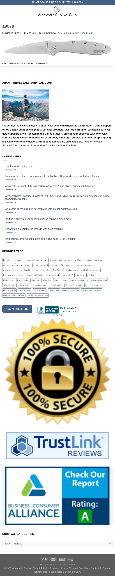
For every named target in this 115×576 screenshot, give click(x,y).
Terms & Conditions (79, 568)
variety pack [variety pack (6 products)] (54, 290)
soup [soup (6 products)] (56, 280)
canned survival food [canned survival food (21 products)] (73, 260)
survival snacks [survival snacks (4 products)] (55, 285)
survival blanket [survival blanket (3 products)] (77, 280)
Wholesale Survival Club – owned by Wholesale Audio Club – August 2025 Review (50, 186)
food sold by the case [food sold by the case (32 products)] (90, 270)
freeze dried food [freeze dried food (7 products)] (34, 275)
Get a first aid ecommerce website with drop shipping (34, 229)
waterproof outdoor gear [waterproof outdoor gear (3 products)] (14, 295)
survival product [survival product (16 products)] (39, 285)
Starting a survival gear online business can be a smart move (38, 219)
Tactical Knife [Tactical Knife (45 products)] (24, 290)
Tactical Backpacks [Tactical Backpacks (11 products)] (73, 285)
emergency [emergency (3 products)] (8, 265)
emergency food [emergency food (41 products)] (40, 265)
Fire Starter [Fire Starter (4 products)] (58, 270)
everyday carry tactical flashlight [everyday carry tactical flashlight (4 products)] (17, 270)
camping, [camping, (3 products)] (18, 260)
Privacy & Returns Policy (52, 564)
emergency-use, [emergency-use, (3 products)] (23, 265)
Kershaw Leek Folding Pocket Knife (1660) (69, 33)
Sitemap (71, 564)
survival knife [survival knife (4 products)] (23, 285)
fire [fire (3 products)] (48, 270)
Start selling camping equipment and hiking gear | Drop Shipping (40, 239)
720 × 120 (37, 33)
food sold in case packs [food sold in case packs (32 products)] (13, 275)
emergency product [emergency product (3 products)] (84, 265)
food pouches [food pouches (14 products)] (72, 270)
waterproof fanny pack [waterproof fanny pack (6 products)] (91, 290)
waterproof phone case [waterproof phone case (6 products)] (38, 295)
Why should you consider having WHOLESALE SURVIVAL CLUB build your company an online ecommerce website (57, 197)
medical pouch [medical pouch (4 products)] (93, 275)
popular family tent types (18, 166)
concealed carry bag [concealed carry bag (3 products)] (94, 260)
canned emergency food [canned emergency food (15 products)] (35, 260)
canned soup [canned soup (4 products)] (55, 260)
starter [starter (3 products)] (64, 280)
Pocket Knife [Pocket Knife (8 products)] (22, 280)
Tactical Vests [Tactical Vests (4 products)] (40, 290)
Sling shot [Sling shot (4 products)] (46, 280)
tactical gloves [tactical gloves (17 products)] (9, 290)
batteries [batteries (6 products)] (7, 260)
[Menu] (4, 12)
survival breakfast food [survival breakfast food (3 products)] (97, 280)
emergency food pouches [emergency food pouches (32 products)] (62, 265)
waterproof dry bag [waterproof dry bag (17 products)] (70, 290)
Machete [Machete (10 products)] (80, 275)
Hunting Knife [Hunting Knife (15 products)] (68, 275)
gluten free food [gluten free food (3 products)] (52, 275)
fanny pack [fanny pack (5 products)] (39, 270)
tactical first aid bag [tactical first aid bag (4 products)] (93, 285)
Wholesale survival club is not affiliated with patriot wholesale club (41, 209)
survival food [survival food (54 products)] (8, 285)
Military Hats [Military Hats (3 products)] (8, 280)
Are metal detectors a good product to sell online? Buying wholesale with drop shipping (52, 176)
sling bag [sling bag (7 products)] (35, 280)
